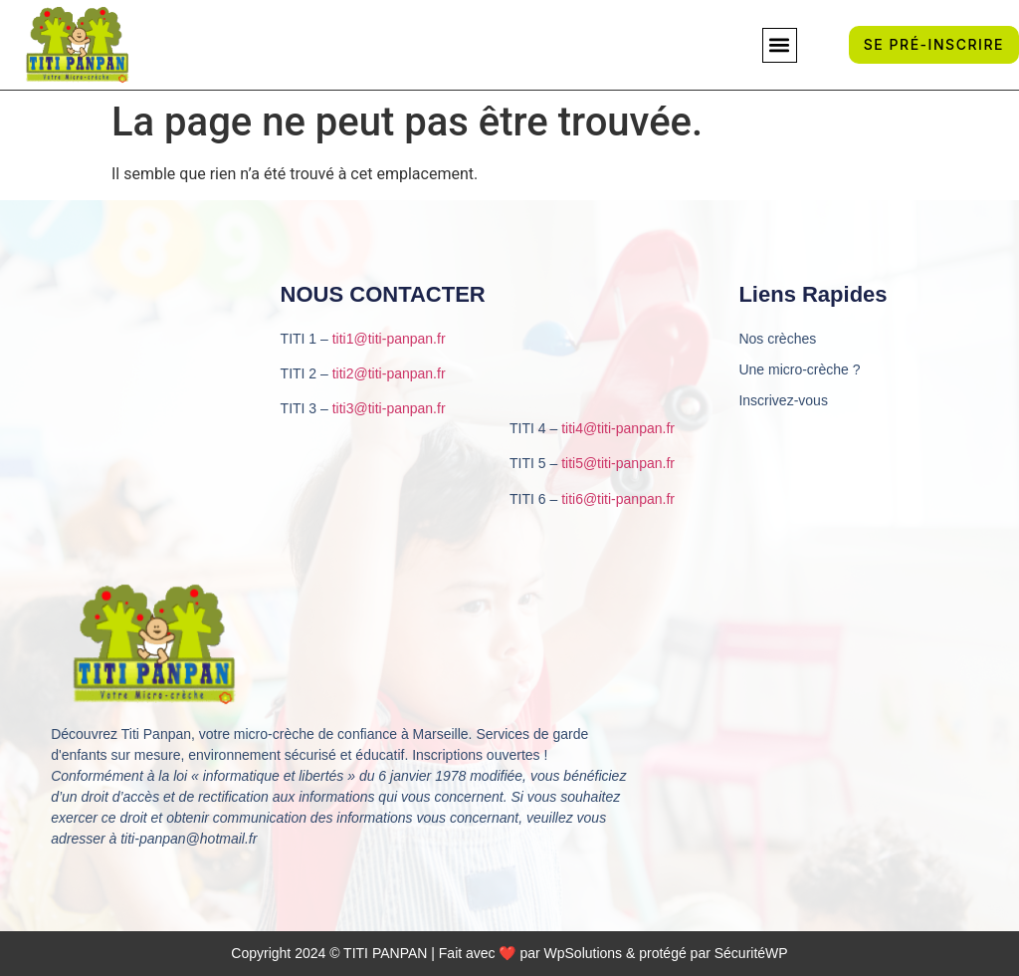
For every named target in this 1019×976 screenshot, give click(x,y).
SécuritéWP (751, 953)
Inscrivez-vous (782, 400)
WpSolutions (583, 953)
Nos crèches (777, 339)
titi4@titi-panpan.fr (618, 428)
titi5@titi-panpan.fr (618, 463)
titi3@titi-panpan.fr (389, 408)
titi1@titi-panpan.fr (389, 339)
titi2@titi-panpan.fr (389, 373)
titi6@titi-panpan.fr (618, 499)
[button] (779, 45)
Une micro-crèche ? (799, 369)
